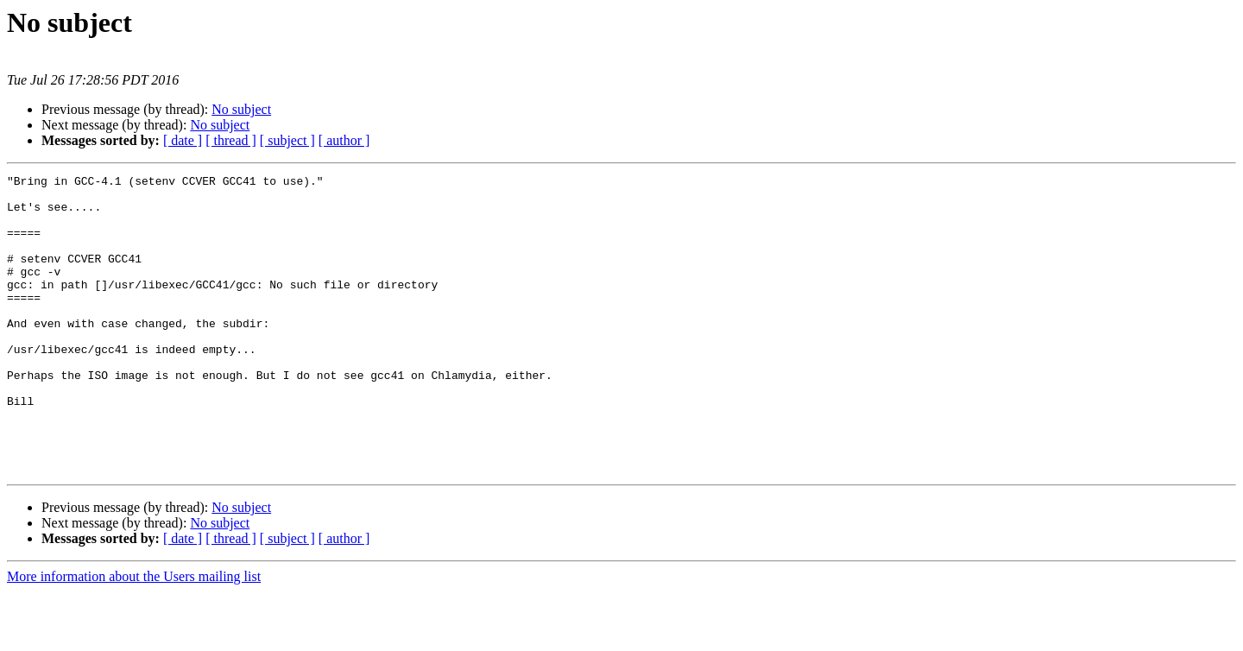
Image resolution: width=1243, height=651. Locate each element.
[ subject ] (287, 140)
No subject (241, 109)
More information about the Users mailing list (134, 636)
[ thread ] (230, 140)
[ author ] (344, 140)
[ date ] (182, 140)
